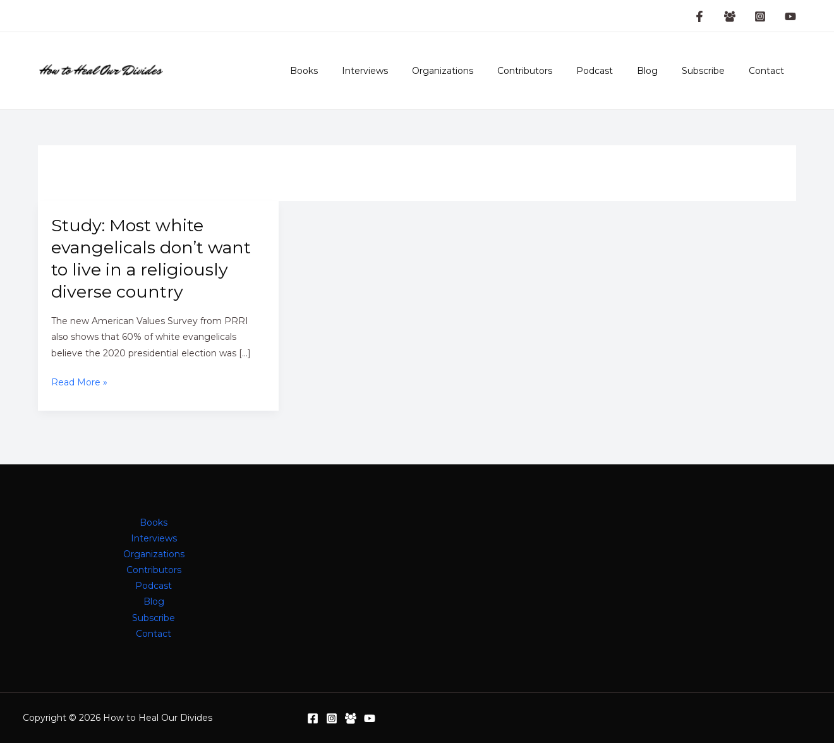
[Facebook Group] (729, 16)
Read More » (79, 382)
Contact (769, 70)
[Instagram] (760, 16)
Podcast (616, 70)
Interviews (406, 70)
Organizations (477, 70)
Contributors (553, 70)
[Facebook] (312, 718)
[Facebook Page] (699, 16)
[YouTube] (790, 16)
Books (351, 70)
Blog (663, 70)
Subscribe (712, 70)
